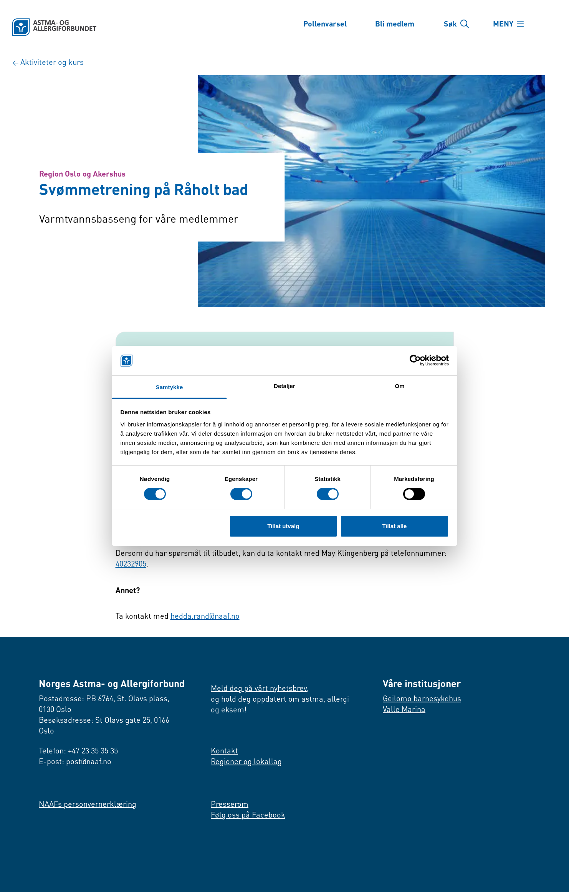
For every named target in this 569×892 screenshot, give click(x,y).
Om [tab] (399, 386)
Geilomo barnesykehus (422, 698)
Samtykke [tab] (169, 387)
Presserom (229, 804)
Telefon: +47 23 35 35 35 (78, 750)
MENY (504, 23)
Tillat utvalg (283, 526)
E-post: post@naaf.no (75, 761)
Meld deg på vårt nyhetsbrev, (260, 688)
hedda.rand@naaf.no (205, 616)
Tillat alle (394, 526)
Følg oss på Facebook (248, 814)
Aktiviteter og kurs (52, 62)
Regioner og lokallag (246, 761)
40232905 (131, 563)
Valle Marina (404, 709)
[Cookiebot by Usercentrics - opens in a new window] (415, 360)
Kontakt (224, 750)
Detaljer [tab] (284, 386)
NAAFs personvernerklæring (87, 804)
